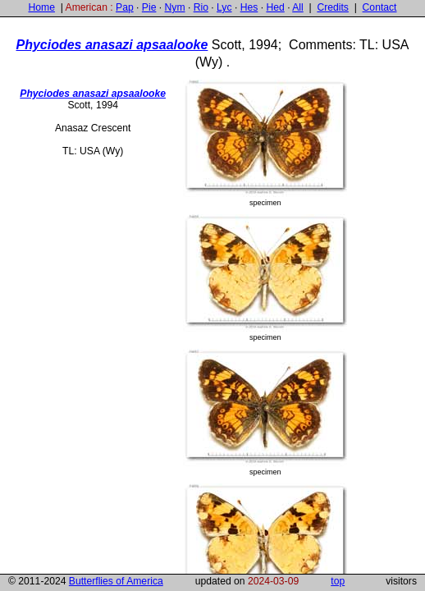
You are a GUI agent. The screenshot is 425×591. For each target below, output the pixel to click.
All (298, 7)
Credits (333, 7)
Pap (125, 7)
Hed (275, 7)
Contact (380, 7)
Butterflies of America (116, 581)
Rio (201, 7)
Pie (149, 7)
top (338, 581)
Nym (175, 7)
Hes (249, 7)
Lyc (224, 7)
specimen (265, 143)
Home (41, 7)
